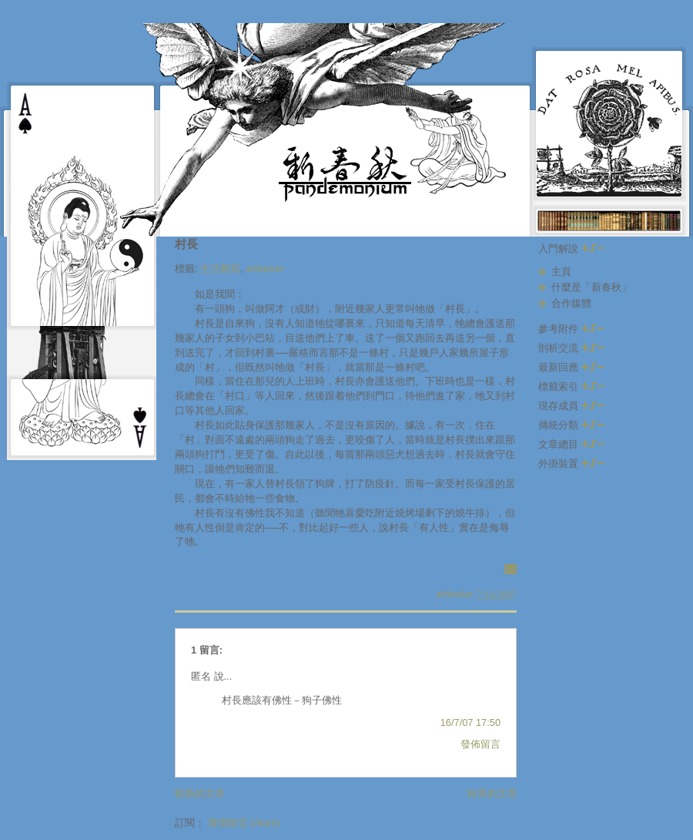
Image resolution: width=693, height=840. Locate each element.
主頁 (561, 271)
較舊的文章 (492, 793)
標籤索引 (571, 386)
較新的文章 (200, 793)
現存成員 (571, 406)
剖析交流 (571, 348)
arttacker (265, 268)
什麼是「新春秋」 (591, 287)
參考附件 (571, 328)
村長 (186, 243)
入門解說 (571, 248)
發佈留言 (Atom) (244, 822)
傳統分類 (571, 425)
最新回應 (571, 367)
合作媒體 (571, 303)
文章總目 (571, 444)
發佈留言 (480, 744)
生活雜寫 (220, 268)
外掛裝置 (571, 463)
